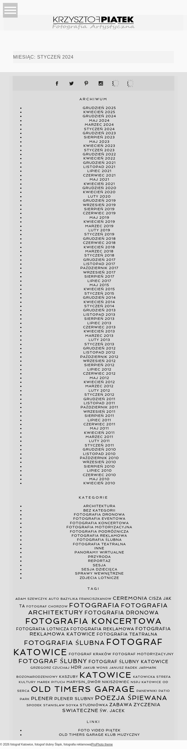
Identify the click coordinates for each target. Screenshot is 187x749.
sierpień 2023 (99, 137)
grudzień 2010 (99, 449)
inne (100, 548)
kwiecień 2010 (99, 483)
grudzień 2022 (99, 154)
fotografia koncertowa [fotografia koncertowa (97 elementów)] (93, 621)
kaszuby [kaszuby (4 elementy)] (68, 677)
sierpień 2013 (99, 319)
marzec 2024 (99, 125)
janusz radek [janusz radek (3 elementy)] (123, 668)
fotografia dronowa (99, 514)
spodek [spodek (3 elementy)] (34, 705)
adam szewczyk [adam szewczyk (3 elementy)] (32, 599)
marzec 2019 (99, 226)
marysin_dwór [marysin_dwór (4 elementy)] (83, 682)
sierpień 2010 (99, 466)
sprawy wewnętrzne (99, 573)
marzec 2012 (99, 386)
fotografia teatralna (99, 544)
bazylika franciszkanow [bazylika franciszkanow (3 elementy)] (86, 599)
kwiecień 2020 (99, 192)
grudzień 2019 (99, 200)
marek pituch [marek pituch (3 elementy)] (51, 682)
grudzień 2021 (99, 163)
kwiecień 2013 (99, 331)
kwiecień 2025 (99, 112)
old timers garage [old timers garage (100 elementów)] (83, 689)
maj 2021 (99, 179)
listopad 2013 (99, 314)
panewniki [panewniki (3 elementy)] (147, 691)
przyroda (99, 557)
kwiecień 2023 (99, 146)
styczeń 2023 (99, 150)
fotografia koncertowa (99, 523)
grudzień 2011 (99, 399)
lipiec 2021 (99, 171)
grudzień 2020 (99, 188)
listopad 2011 (99, 403)
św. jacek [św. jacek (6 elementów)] (112, 710)
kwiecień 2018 (99, 247)
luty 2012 (99, 390)
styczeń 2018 (99, 255)
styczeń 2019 (99, 234)
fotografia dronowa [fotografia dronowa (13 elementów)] (122, 613)
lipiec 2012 (99, 369)
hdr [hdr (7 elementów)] (76, 667)
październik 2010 (99, 458)
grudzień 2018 (99, 239)
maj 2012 (99, 378)
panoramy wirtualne (99, 552)
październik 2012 (99, 357)
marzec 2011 (99, 437)
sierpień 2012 (99, 365)
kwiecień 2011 (99, 433)
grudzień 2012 (99, 348)
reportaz (99, 561)
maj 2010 (99, 479)
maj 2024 (99, 120)
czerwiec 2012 (99, 373)
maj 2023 (99, 142)
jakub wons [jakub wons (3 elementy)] (95, 668)
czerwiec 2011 (99, 424)
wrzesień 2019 (99, 205)
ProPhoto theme (102, 744)
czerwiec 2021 (99, 175)
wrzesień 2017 (99, 272)
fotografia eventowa (99, 519)
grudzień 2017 (99, 260)
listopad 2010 (99, 454)
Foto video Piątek (99, 730)
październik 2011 (99, 407)
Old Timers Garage (81, 735)
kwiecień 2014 (99, 302)
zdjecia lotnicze (99, 578)
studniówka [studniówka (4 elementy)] (94, 705)
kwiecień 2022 (99, 158)
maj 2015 (99, 285)
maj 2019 (99, 217)
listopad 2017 (99, 264)
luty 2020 (99, 196)
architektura (99, 506)
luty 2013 (99, 340)
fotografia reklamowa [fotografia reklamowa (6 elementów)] (102, 628)
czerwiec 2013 (99, 327)
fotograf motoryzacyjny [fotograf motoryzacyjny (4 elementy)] (143, 654)
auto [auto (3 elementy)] (54, 599)
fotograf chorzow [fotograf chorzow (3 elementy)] (47, 606)
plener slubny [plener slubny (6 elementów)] (74, 698)
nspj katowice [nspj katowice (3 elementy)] (146, 682)
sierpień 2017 (99, 276)
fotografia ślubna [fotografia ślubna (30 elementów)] (64, 642)
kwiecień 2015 (99, 289)
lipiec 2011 (99, 420)
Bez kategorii (99, 510)
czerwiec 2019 (99, 213)
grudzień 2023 (99, 133)
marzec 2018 (99, 251)
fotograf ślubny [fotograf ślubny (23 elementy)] (52, 661)
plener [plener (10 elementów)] (42, 698)
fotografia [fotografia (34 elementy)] (94, 605)
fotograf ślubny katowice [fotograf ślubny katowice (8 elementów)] (128, 661)
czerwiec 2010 (99, 475)
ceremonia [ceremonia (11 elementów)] (130, 598)
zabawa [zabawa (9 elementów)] (120, 704)
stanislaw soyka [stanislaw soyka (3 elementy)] (60, 705)
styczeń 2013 (99, 344)
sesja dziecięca (99, 569)
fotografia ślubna (99, 540)
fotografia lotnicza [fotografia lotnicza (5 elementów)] (42, 629)
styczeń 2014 (99, 306)
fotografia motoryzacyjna (99, 527)
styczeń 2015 (99, 293)
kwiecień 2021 (99, 184)
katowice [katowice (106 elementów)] (106, 675)
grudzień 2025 (99, 108)
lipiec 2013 (99, 323)
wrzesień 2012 (99, 361)
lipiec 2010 (99, 470)
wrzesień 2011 (99, 412)
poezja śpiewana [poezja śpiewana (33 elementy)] (131, 698)
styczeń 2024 (99, 129)
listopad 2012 (99, 352)
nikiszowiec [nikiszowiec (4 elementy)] (115, 682)
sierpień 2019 (99, 209)
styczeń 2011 (99, 445)
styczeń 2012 (99, 395)
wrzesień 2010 (99, 462)
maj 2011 (99, 428)
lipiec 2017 (99, 281)
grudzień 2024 (99, 116)
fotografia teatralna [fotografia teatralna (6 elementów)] (127, 634)
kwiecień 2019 (99, 222)
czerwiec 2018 (99, 243)
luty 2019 (99, 230)
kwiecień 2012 (99, 382)
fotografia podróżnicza (99, 531)
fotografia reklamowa (99, 536)
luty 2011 (99, 441)
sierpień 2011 (99, 416)
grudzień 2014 (99, 297)
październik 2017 (99, 268)
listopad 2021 (99, 167)
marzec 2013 (99, 336)
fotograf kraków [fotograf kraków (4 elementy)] (90, 654)
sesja (99, 565)
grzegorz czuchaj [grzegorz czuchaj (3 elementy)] (50, 668)
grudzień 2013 (99, 310)
